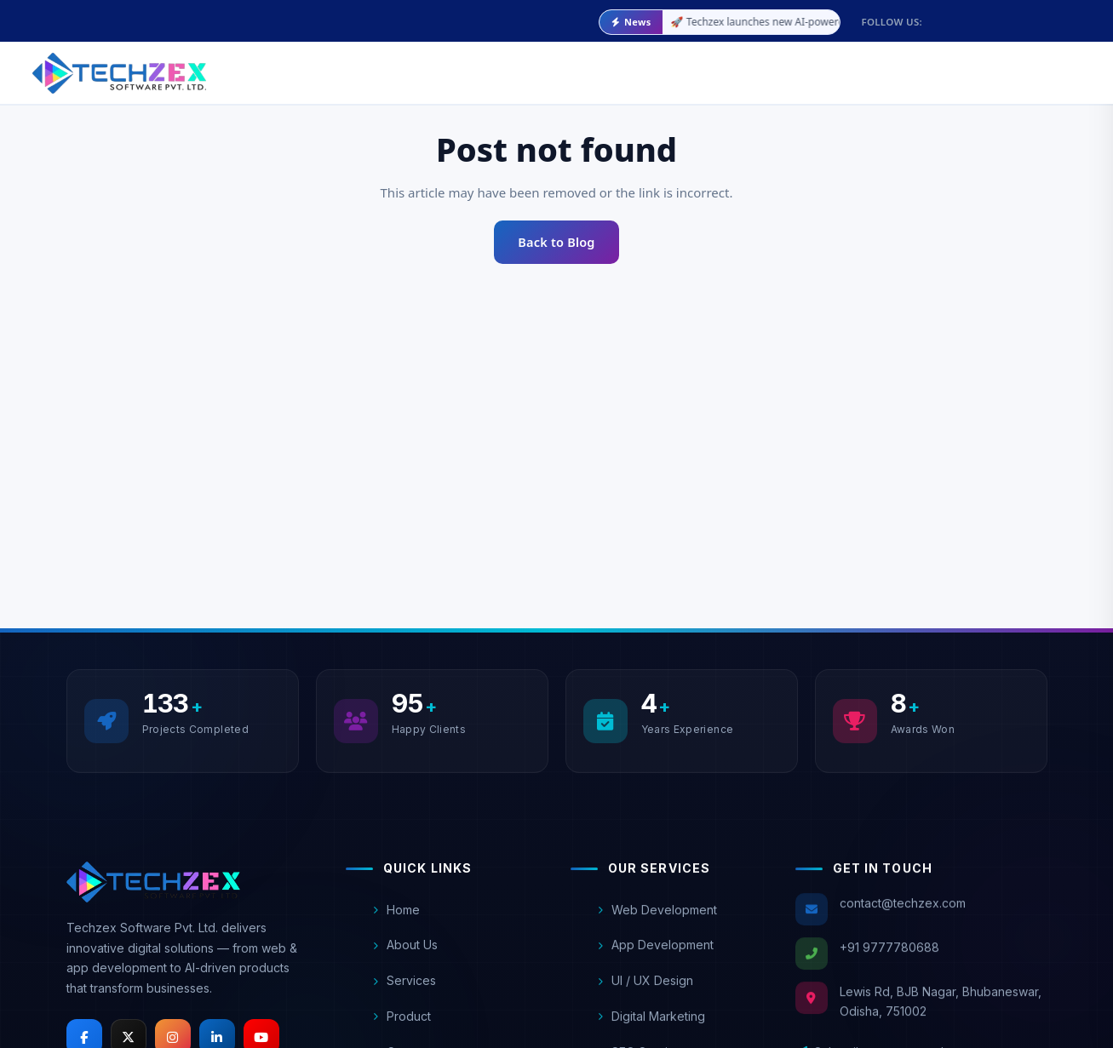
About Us (405, 954)
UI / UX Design (645, 995)
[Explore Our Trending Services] (992, 71)
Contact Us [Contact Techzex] (716, 64)
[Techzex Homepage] (153, 887)
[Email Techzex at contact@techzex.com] (83, 22)
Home (396, 918)
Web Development (657, 925)
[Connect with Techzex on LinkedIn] (1060, 15)
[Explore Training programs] (844, 71)
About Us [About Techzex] (364, 66)
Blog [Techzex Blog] (600, 66)
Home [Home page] (295, 66)
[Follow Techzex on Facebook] (971, 15)
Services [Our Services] (446, 66)
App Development (656, 960)
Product (402, 1025)
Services (404, 989)
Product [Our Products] (532, 66)
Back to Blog (556, 241)
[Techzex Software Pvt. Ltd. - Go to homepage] (119, 73)
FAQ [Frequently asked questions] (649, 65)
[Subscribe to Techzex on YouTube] (1090, 15)
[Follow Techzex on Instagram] (1030, 15)
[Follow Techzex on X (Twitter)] (1000, 15)
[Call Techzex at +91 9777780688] (223, 22)
